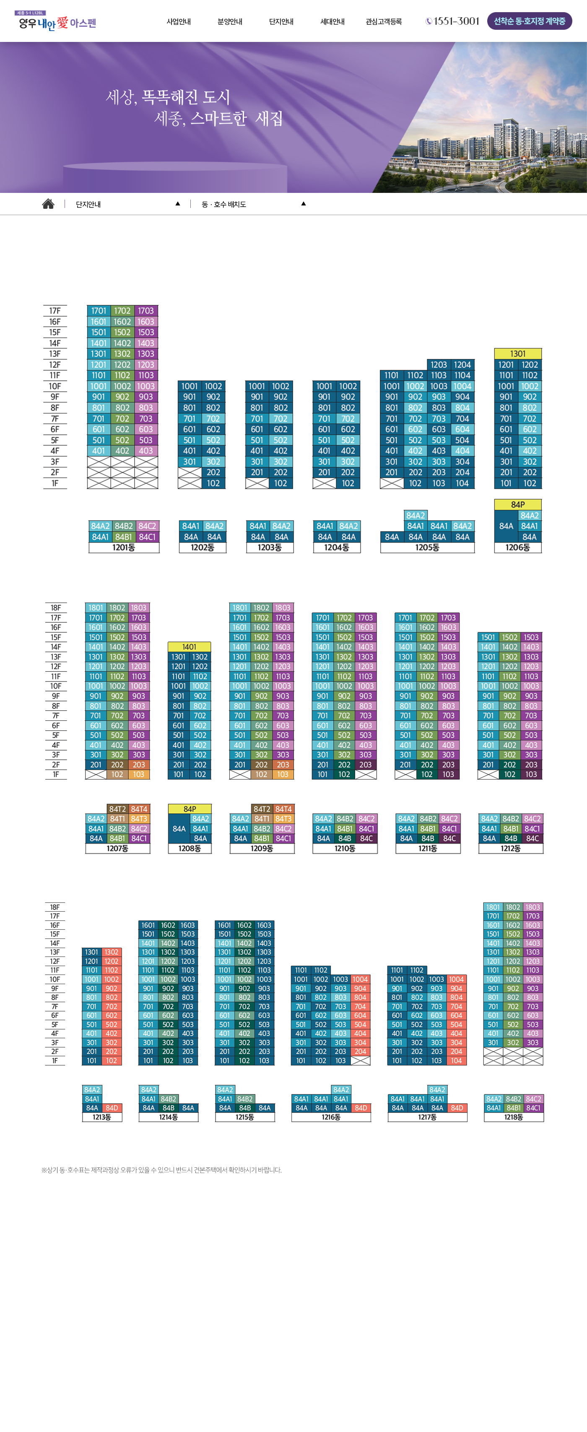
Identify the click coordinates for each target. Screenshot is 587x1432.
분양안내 (230, 21)
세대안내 (332, 21)
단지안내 (281, 21)
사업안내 (178, 21)
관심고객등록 (384, 21)
